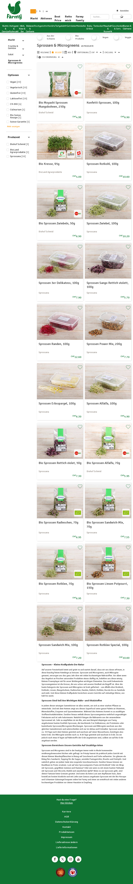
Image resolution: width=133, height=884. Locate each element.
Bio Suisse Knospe (15, 116)
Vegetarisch (18, 87)
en (47, 11)
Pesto (56, 765)
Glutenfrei (18, 93)
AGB (66, 816)
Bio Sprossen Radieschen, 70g (58, 522)
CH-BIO (15, 104)
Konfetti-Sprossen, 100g (103, 102)
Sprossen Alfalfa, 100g (102, 403)
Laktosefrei (18, 98)
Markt (34, 18)
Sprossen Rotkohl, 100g (102, 164)
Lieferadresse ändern (67, 842)
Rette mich (68, 18)
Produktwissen (66, 832)
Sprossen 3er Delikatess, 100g (59, 283)
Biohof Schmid (19, 144)
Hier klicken (66, 802)
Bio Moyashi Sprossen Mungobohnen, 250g (53, 104)
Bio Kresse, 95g (49, 164)
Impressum (66, 837)
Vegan (15, 81)
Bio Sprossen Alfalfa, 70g (103, 463)
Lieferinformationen (66, 847)
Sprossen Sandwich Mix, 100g (58, 645)
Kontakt (66, 827)
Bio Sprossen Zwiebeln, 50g (57, 223)
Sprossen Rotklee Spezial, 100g (107, 645)
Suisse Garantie (20, 121)
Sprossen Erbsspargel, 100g (57, 403)
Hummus (79, 768)
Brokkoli (106, 765)
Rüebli (69, 771)
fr (40, 11)
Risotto (106, 759)
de (33, 11)
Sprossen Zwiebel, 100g (102, 223)
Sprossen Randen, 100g (54, 344)
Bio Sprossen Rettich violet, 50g (60, 463)
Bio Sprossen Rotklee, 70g (56, 584)
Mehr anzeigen (13, 126)
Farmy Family (80, 18)
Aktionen (46, 18)
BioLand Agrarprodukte (19, 151)
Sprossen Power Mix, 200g (104, 344)
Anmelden (122, 11)
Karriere (66, 811)
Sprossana (18, 156)
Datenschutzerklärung (66, 821)
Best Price (58, 18)
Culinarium (17, 109)
